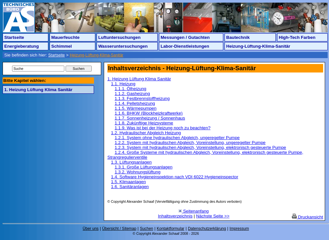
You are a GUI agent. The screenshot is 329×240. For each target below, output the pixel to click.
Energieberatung (21, 46)
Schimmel (61, 46)
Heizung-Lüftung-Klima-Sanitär (258, 46)
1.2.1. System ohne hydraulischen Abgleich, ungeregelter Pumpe (177, 137)
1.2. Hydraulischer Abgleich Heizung (146, 132)
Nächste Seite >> (212, 216)
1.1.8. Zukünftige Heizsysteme (144, 122)
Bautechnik (238, 37)
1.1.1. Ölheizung (130, 88)
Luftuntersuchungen (119, 37)
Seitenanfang (194, 211)
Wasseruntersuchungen (123, 46)
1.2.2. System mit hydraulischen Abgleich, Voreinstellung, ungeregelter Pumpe (190, 142)
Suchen (146, 228)
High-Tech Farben (297, 37)
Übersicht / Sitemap (119, 228)
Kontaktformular (170, 228)
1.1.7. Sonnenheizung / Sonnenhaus (150, 118)
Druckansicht (307, 217)
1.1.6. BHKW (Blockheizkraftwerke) (148, 113)
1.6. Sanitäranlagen (130, 186)
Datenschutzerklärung (207, 228)
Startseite (14, 37)
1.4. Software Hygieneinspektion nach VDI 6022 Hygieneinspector (174, 176)
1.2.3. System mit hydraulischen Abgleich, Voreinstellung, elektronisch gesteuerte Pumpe (200, 147)
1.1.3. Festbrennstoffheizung (142, 98)
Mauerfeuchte (65, 37)
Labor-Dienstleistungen (185, 46)
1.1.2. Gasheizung (132, 93)
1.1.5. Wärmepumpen (135, 108)
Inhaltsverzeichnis (175, 216)
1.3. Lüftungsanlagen (131, 162)
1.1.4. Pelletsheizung (135, 103)
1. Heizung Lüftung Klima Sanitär (38, 89)
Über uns (91, 228)
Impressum (239, 228)
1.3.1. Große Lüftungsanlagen (143, 167)
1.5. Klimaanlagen (128, 181)
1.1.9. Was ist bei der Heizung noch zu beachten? (163, 127)
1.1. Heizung (123, 83)
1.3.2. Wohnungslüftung (138, 171)
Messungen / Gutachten (185, 37)
